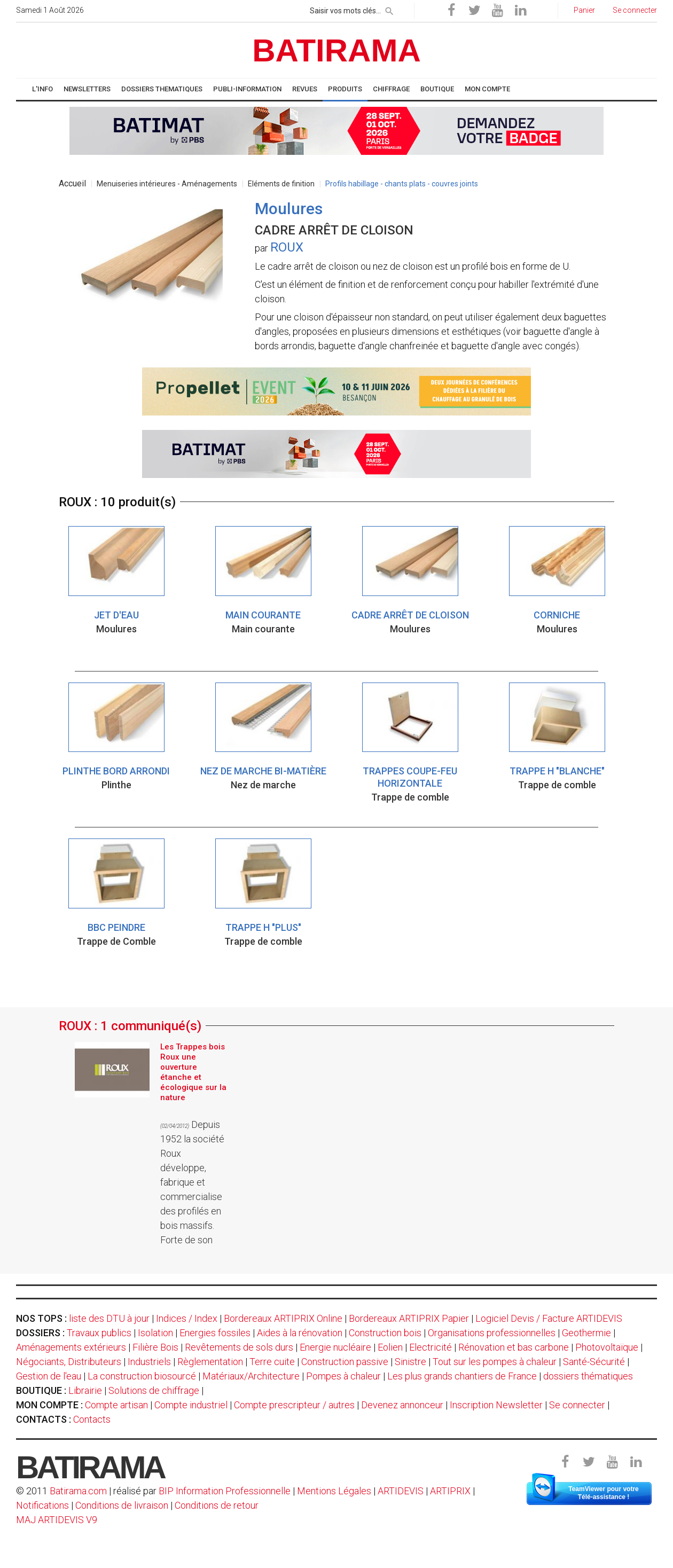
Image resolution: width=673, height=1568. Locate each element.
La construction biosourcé (142, 1376)
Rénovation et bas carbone (513, 1347)
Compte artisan (116, 1404)
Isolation (155, 1332)
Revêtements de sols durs (239, 1347)
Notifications (43, 1505)
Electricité (430, 1347)
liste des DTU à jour (109, 1318)
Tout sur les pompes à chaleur (495, 1361)
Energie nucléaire (335, 1347)
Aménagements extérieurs (71, 1347)
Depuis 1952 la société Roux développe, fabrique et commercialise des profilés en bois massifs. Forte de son (192, 1182)
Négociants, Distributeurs (68, 1361)
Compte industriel (191, 1404)
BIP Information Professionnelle (225, 1490)
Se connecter (577, 1404)
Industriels (149, 1361)
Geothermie (586, 1332)
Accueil (72, 183)
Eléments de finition (281, 183)
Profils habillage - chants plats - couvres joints (401, 183)
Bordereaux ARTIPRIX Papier (409, 1318)
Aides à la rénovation (299, 1332)
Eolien (390, 1347)
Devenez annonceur (402, 1404)
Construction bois (385, 1332)
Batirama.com (78, 1490)
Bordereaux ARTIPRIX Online (283, 1318)
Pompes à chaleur (343, 1376)
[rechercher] (389, 9)
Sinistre (410, 1361)
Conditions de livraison (121, 1505)
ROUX (286, 247)
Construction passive (344, 1361)
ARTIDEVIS (401, 1490)
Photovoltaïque (606, 1347)
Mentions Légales (334, 1490)
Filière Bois (155, 1347)
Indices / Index (186, 1318)
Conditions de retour (217, 1505)
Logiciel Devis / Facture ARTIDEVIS (548, 1318)
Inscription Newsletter (496, 1404)
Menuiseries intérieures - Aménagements (167, 183)
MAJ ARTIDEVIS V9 (56, 1519)
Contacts (92, 1419)
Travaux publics (99, 1332)
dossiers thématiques (588, 1376)
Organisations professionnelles (491, 1332)
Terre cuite (272, 1361)
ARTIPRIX (450, 1490)
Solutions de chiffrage (153, 1390)
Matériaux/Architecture (251, 1376)
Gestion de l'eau (48, 1376)
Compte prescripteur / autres (294, 1404)
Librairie (85, 1390)
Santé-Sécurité (594, 1361)
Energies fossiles (215, 1332)
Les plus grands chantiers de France (462, 1376)
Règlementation (210, 1361)
